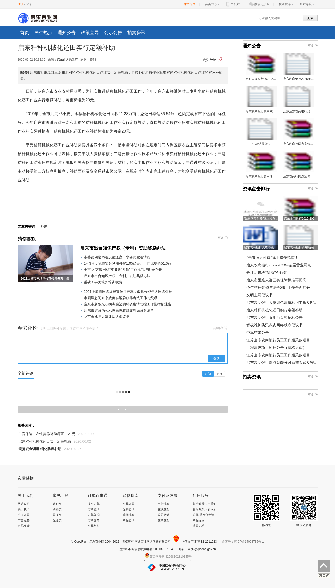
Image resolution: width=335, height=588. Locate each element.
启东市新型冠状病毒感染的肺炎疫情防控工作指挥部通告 (127, 304)
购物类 (57, 509)
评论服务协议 (89, 328)
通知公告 (67, 32)
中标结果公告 (261, 132)
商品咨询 (129, 520)
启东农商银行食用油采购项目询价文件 (261, 164)
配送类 (57, 520)
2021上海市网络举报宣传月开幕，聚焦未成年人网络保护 (128, 292)
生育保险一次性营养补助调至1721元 (46, 434)
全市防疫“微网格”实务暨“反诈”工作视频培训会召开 (123, 270)
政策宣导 (90, 32)
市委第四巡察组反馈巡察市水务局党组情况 (117, 257)
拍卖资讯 (136, 32)
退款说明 (199, 526)
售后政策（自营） (205, 504)
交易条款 (129, 504)
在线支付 (164, 509)
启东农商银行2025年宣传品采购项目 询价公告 (298, 67)
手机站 (232, 4)
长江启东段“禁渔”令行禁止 (268, 273)
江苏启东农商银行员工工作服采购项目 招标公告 (298, 99)
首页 (24, 32)
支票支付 (164, 520)
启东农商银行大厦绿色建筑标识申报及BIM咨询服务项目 (282, 303)
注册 (21, 4)
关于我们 (24, 509)
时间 (208, 374)
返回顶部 (324, 566)
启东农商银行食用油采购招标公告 (274, 318)
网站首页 (189, 4)
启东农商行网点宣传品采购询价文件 (298, 164)
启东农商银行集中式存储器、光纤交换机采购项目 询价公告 (261, 99)
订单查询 (94, 509)
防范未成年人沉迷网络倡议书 (106, 317)
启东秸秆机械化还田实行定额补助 (44, 442)
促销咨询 (129, 509)
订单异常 (94, 520)
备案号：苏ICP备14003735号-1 (243, 542)
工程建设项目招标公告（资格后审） (276, 348)
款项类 (57, 515)
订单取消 (94, 515)
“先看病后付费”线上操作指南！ (272, 258)
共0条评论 (220, 328)
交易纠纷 (94, 526)
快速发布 (286, 4)
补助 (44, 226)
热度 (219, 374)
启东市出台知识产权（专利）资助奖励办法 (123, 248)
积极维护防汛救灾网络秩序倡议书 (274, 325)
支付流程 (164, 504)
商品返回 (199, 520)
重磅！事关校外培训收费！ (105, 282)
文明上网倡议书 (259, 295)
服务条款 (24, 515)
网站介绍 (24, 504)
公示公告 (113, 32)
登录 (29, 4)
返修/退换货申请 (203, 515)
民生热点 (43, 32)
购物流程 (129, 515)
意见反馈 (24, 526)
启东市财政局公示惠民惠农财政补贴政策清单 (119, 310)
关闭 (324, 576)
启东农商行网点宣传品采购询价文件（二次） (298, 132)
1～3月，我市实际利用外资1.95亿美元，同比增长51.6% (127, 264)
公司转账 (164, 515)
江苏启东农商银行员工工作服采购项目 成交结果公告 (282, 355)
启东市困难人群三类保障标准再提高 (276, 280)
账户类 (57, 504)
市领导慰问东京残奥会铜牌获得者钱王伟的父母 (120, 298)
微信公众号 (259, 4)
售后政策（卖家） (205, 509)
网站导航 (307, 4)
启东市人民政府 (67, 60)
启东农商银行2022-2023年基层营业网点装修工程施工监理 (261, 67)
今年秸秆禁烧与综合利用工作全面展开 (278, 288)
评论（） (217, 59)
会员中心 (212, 4)
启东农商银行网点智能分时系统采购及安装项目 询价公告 (282, 363)
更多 (221, 238)
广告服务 (24, 520)
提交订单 (94, 504)
